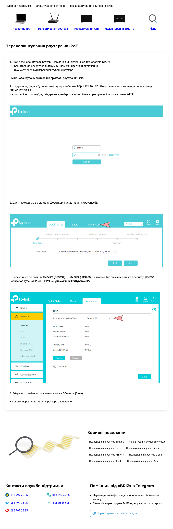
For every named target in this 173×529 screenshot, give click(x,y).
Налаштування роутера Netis (105, 448)
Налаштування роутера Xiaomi (143, 448)
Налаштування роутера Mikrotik (106, 454)
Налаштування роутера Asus (143, 461)
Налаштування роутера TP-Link (106, 441)
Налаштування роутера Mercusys (147, 441)
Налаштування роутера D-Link (145, 454)
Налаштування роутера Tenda (105, 461)
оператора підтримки (44, 66)
